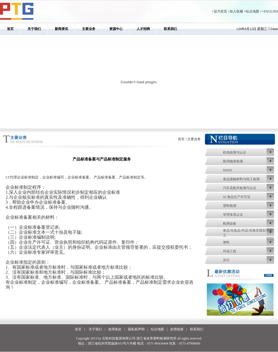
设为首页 (220, 11)
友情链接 (176, 329)
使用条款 (114, 329)
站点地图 (252, 11)
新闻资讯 (61, 29)
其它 (226, 260)
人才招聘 (143, 29)
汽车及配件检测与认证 (239, 188)
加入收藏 (236, 11)
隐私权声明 (136, 329)
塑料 (226, 242)
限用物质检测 (233, 161)
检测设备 (229, 223)
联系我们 (170, 29)
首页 (10, 29)
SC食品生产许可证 (236, 197)
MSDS (227, 170)
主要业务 (88, 29)
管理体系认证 (233, 215)
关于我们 (34, 29)
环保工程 (229, 251)
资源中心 (116, 29)
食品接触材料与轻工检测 (241, 179)
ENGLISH (271, 11)
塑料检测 (229, 206)
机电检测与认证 (234, 152)
